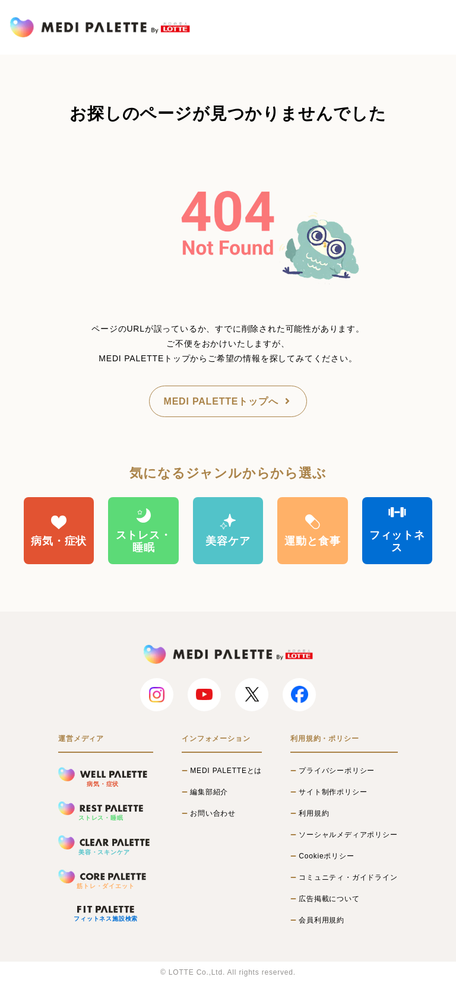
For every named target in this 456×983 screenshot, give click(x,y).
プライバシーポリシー (337, 770)
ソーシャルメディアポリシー (348, 834)
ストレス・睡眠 (144, 530)
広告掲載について (329, 898)
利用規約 (314, 813)
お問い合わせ (213, 813)
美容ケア (227, 530)
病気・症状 (59, 530)
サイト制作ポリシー (333, 792)
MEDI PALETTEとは (226, 770)
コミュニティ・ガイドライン (348, 877)
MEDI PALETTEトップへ (228, 401)
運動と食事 (312, 530)
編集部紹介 (209, 792)
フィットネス (397, 530)
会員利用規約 (321, 920)
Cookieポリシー (326, 856)
